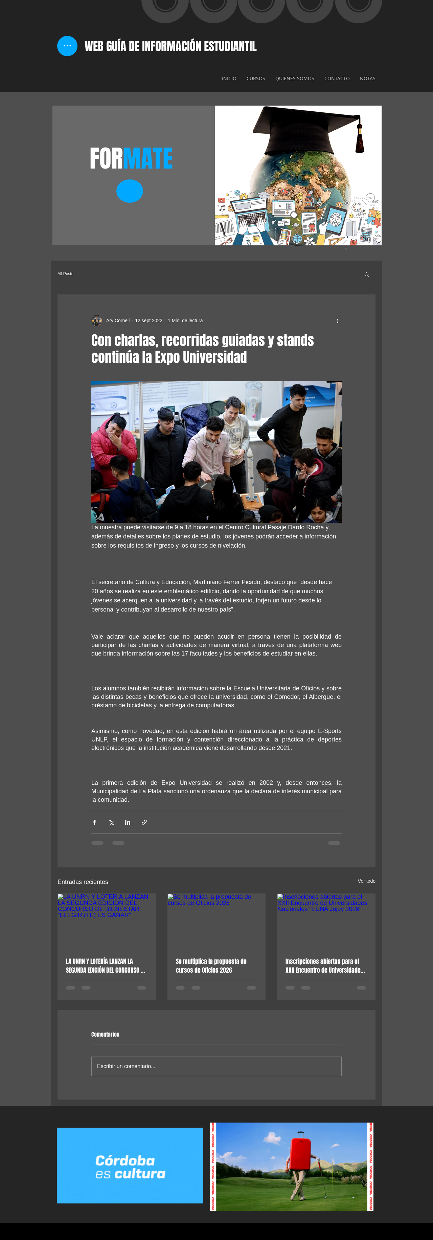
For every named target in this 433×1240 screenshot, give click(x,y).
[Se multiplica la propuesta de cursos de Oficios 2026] (217, 921)
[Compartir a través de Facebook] (94, 822)
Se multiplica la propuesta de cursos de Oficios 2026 (211, 966)
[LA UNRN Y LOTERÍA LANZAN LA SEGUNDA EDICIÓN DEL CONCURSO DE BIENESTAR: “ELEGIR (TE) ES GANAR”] (107, 921)
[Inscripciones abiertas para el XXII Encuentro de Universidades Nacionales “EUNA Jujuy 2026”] (326, 921)
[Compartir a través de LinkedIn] (127, 822)
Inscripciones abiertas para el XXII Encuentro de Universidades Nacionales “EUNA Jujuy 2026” (325, 966)
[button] (367, 274)
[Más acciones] (338, 320)
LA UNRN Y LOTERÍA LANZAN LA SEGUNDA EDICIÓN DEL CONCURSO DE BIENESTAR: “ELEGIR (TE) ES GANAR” (106, 966)
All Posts (65, 273)
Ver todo (366, 881)
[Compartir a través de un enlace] (144, 822)
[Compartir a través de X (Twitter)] (111, 822)
